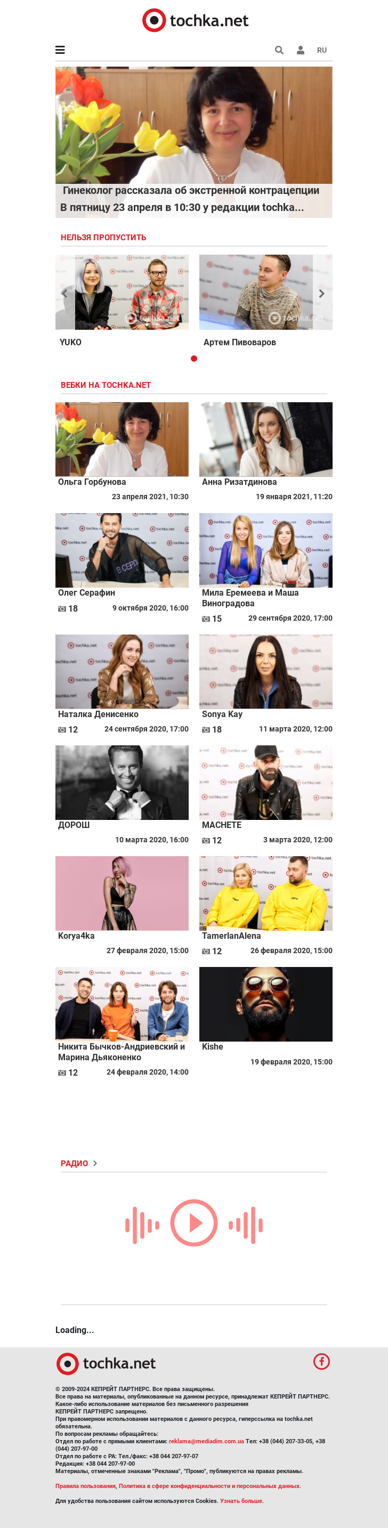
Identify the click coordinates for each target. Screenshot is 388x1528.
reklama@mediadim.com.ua (206, 1441)
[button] (300, 50)
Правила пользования (85, 1486)
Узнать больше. (242, 1501)
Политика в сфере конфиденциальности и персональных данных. (210, 1486)
